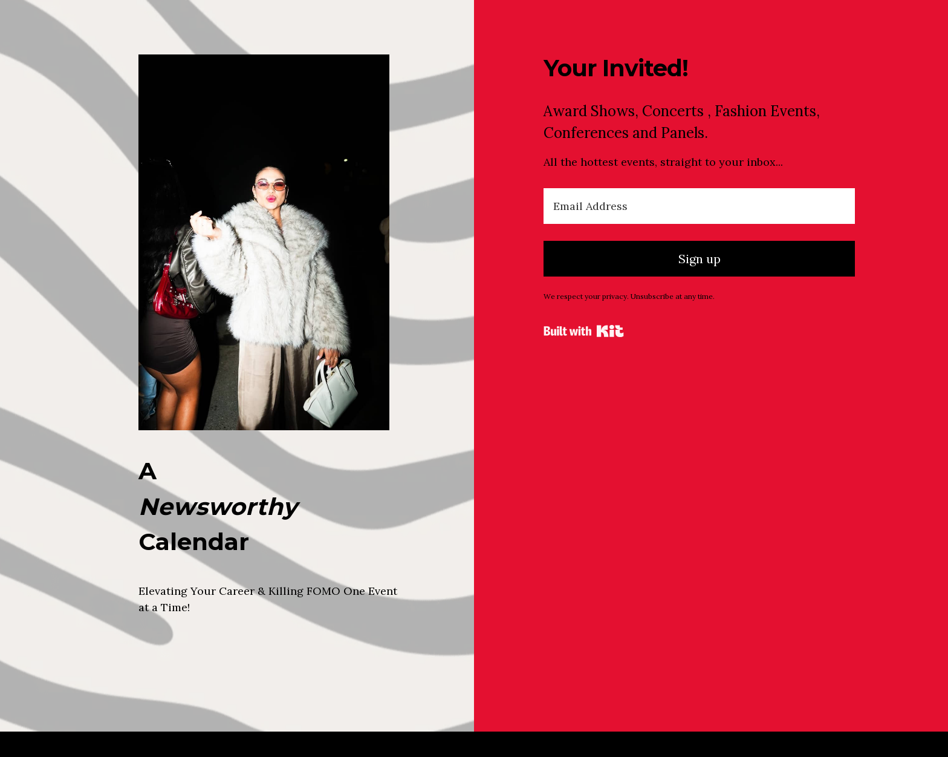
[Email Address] (699, 206)
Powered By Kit (584, 331)
